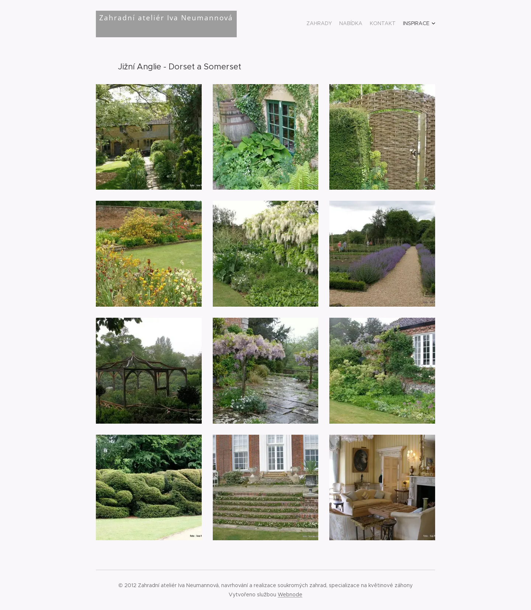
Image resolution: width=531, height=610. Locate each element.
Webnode (290, 594)
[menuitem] (408, 24)
